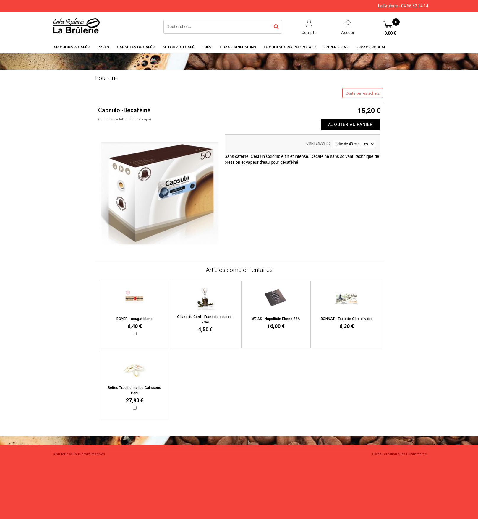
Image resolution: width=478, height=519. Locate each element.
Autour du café (178, 47)
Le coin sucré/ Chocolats (290, 47)
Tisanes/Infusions (237, 47)
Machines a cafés (72, 47)
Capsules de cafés (136, 47)
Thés (206, 47)
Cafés (103, 47)
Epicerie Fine (336, 47)
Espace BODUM (370, 47)
